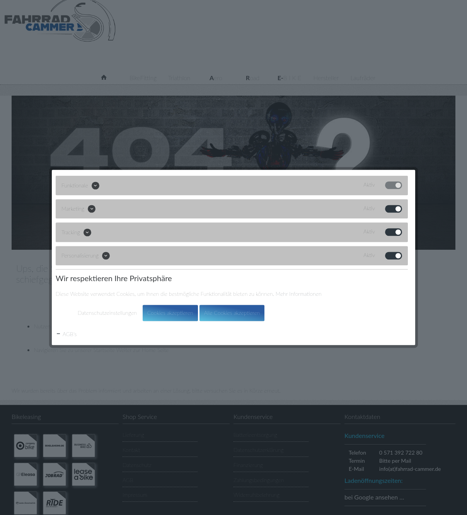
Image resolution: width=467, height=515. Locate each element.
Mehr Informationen (299, 294)
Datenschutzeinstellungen (107, 313)
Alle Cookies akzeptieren (232, 313)
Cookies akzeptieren (170, 313)
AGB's (66, 334)
